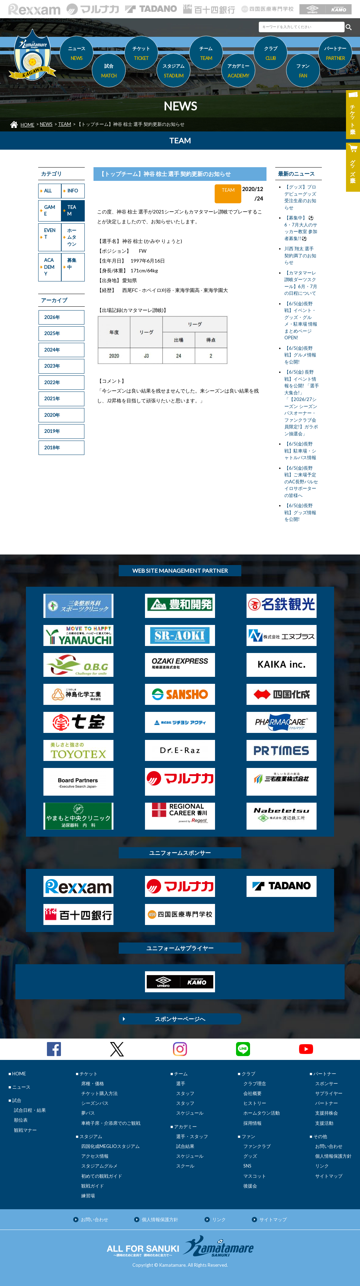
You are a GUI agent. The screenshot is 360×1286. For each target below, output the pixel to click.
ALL (47, 190)
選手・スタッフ (192, 1136)
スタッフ (185, 1093)
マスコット (254, 1176)
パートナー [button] (335, 54)
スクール (185, 1166)
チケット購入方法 (99, 1093)
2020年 (52, 415)
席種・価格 (92, 1083)
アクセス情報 (95, 1156)
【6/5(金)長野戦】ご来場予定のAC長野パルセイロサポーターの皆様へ (301, 481)
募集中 (71, 263)
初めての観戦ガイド (101, 1176)
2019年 (52, 431)
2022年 (52, 382)
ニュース (76, 54)
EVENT (49, 233)
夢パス (88, 1113)
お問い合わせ (328, 1146)
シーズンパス (95, 1103)
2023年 (52, 366)
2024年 (52, 350)
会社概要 (252, 1093)
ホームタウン (71, 237)
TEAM (64, 124)
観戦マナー (25, 1130)
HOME (27, 125)
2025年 (52, 333)
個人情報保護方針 (333, 1156)
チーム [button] (206, 54)
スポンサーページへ (180, 1018)
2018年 (52, 447)
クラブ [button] (270, 54)
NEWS (46, 124)
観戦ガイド (92, 1186)
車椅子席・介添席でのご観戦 (110, 1123)
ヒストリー (254, 1103)
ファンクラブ (257, 1146)
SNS (247, 1166)
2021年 (52, 398)
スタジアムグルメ (99, 1166)
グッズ (250, 1156)
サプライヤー (328, 1093)
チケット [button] (141, 54)
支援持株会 (326, 1113)
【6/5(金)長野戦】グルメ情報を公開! (300, 355)
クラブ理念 (254, 1083)
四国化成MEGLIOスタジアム (110, 1146)
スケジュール (189, 1113)
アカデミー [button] (238, 72)
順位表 (21, 1120)
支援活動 (324, 1123)
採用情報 (252, 1123)
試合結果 (185, 1146)
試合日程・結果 (30, 1110)
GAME (49, 210)
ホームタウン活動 (261, 1113)
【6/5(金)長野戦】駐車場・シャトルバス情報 (300, 450)
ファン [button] (303, 72)
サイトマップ (328, 1176)
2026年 (52, 317)
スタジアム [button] (173, 72)
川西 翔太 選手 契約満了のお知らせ (300, 255)
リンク (322, 1166)
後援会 (250, 1186)
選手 (180, 1083)
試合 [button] (109, 72)
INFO (72, 190)
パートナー (326, 1103)
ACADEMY (49, 267)
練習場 (88, 1195)
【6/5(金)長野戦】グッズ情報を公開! (300, 512)
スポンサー (326, 1083)
